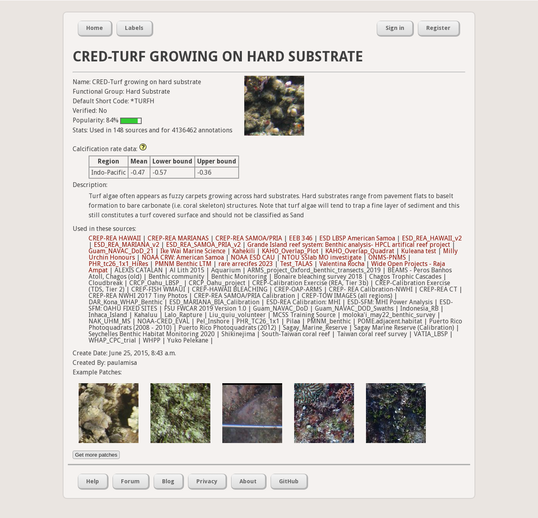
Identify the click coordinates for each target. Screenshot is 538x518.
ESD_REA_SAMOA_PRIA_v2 (203, 244)
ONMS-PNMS (387, 257)
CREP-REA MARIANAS (178, 238)
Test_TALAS (296, 264)
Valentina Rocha (341, 264)
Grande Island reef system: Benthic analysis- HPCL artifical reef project (348, 244)
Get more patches (96, 455)
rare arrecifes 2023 (245, 264)
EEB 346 (301, 238)
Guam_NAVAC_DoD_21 (121, 251)
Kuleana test (418, 251)
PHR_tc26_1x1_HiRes (118, 264)
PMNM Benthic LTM (183, 264)
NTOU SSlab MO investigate (322, 257)
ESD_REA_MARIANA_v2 (126, 244)
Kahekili (243, 251)
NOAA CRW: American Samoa (183, 257)
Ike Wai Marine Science (192, 251)
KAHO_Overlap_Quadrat (359, 251)
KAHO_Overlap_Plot (290, 251)
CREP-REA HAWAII (115, 238)
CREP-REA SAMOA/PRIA (249, 238)
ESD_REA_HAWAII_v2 (432, 238)
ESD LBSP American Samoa (357, 238)
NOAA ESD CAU (253, 257)
